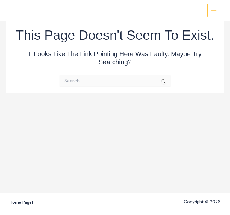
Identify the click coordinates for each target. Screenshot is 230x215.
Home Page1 (21, 202)
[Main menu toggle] (213, 10)
